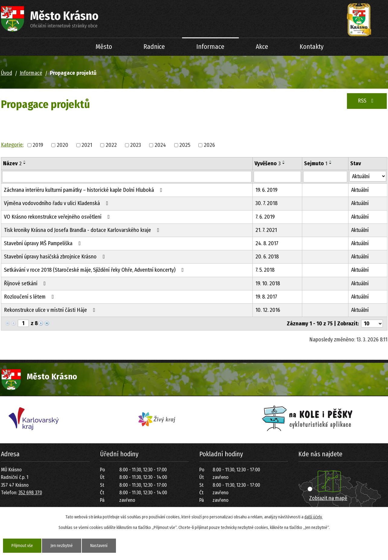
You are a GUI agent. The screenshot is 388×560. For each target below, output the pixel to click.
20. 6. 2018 (267, 256)
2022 (111, 145)
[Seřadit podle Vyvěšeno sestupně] (284, 163)
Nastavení (98, 545)
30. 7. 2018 (266, 203)
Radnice (154, 47)
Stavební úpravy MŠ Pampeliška (43, 243)
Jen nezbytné (61, 545)
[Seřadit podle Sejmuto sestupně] (330, 163)
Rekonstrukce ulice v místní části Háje (51, 310)
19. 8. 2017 (266, 296)
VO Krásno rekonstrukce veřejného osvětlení (58, 217)
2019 (38, 145)
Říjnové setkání (26, 283)
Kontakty (312, 47)
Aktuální (360, 190)
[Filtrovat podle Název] (127, 176)
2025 (184, 145)
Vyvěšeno (268, 163)
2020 (62, 145)
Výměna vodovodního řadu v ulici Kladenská (57, 203)
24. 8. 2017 (266, 243)
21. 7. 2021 (266, 230)
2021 (87, 145)
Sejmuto (315, 163)
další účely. (313, 517)
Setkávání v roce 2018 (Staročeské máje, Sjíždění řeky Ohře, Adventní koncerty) (95, 270)
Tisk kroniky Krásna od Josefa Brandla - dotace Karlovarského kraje (83, 230)
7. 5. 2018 (264, 270)
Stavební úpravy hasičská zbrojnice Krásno (55, 256)
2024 (160, 145)
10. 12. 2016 (267, 310)
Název (12, 163)
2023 (135, 145)
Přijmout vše (22, 545)
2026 (209, 145)
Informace (210, 47)
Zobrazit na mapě (328, 498)
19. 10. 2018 (267, 283)
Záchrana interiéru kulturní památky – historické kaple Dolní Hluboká (84, 190)
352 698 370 (30, 492)
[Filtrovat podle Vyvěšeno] (277, 176)
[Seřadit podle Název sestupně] (24, 163)
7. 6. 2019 (265, 217)
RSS (367, 100)
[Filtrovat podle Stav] (367, 176)
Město (104, 47)
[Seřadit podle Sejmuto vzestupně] (330, 161)
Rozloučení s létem (30, 296)
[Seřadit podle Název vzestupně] (24, 161)
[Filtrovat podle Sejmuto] (325, 176)
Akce (262, 47)
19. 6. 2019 (266, 190)
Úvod (64, 47)
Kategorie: (12, 144)
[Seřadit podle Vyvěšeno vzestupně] (284, 161)
